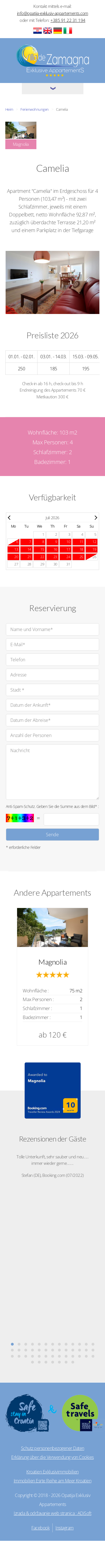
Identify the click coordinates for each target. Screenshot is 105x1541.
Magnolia (52, 961)
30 (55, 564)
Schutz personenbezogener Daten (52, 1448)
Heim (9, 109)
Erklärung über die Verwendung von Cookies (52, 1457)
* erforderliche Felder (23, 847)
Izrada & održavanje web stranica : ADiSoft (52, 1513)
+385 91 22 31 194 (67, 20)
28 (29, 564)
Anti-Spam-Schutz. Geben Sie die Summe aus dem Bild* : (52, 806)
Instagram (64, 1528)
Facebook (40, 1528)
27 (16, 564)
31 (68, 564)
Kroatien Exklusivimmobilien (52, 1472)
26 (94, 557)
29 (42, 564)
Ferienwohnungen (34, 109)
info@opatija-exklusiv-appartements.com (52, 13)
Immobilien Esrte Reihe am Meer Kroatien (53, 1481)
